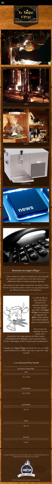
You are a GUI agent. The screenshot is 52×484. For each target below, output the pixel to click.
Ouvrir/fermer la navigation (26, 3)
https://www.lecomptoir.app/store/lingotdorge (26, 480)
